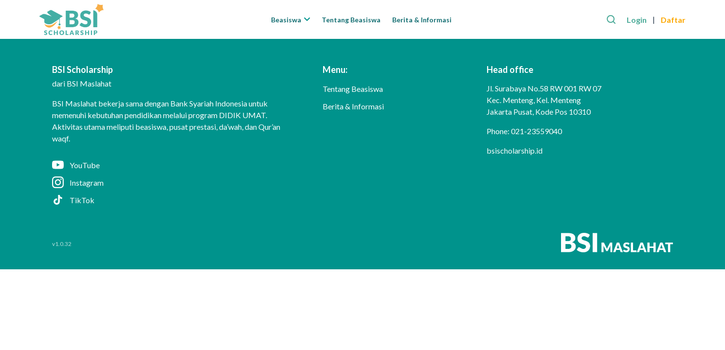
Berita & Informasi (422, 20)
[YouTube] (171, 165)
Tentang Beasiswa (351, 20)
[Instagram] (171, 182)
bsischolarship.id (515, 150)
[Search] (611, 19)
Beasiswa (290, 20)
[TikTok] (171, 200)
